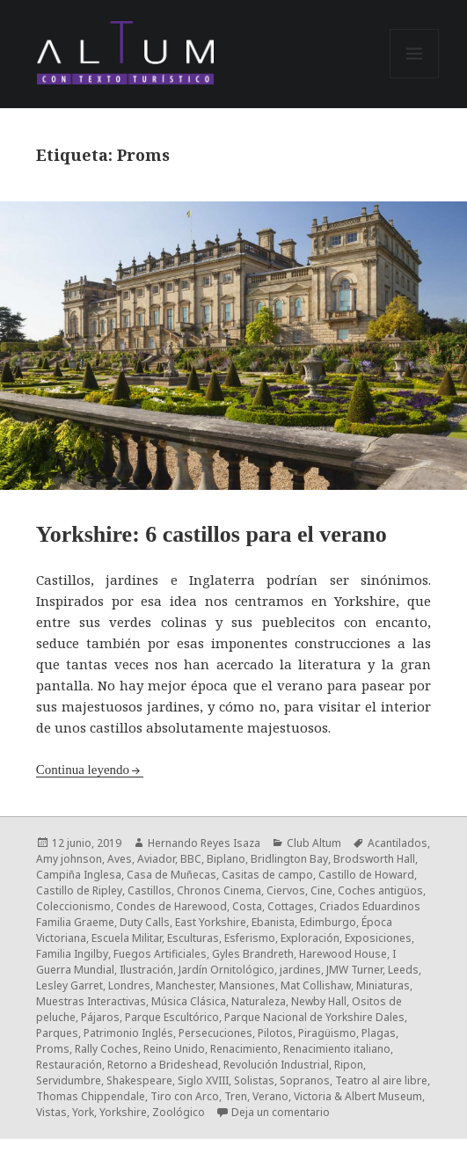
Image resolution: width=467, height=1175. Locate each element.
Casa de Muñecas (171, 874)
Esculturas (193, 938)
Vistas (51, 1112)
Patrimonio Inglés (128, 1032)
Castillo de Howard (366, 874)
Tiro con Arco (184, 1096)
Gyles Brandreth (253, 953)
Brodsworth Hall (374, 858)
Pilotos (275, 1032)
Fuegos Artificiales (160, 953)
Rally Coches (106, 1048)
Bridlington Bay (289, 858)
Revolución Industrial (276, 1064)
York (83, 1112)
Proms (52, 1048)
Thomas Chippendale (90, 1096)
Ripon (348, 1064)
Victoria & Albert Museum (358, 1096)
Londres (129, 985)
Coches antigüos (380, 890)
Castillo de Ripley (79, 890)
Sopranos (305, 1080)
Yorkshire (123, 1112)
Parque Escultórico (172, 1017)
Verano (270, 1096)
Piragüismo (327, 1032)
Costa (247, 906)
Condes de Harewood (171, 906)
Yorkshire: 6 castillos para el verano (211, 534)
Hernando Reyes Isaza (204, 843)
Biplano (226, 858)
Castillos (149, 890)
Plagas (378, 1032)
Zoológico (178, 1112)
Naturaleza (258, 1001)
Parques (57, 1032)
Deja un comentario (280, 1112)
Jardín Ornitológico (226, 969)
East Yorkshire (210, 922)
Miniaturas (383, 985)
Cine (321, 890)
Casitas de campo (267, 874)
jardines (300, 969)
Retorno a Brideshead (162, 1064)
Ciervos (285, 890)
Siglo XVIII (203, 1080)
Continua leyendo (82, 770)
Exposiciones (378, 938)
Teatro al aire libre (381, 1080)
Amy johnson (69, 858)
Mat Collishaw (316, 985)
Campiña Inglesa (78, 874)
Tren (235, 1096)
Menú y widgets (414, 77)
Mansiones (247, 985)
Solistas (254, 1080)
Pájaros (100, 1017)
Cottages (290, 906)
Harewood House (343, 953)
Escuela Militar (126, 938)
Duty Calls (145, 922)
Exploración (310, 938)
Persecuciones (215, 1032)
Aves (119, 858)
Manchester (185, 985)
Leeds (403, 969)
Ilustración (146, 969)
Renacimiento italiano (336, 1048)
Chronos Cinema (219, 890)
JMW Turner (354, 969)
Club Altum (314, 843)
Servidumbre (68, 1080)
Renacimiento (244, 1048)
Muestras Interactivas (91, 1001)
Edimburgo (328, 922)
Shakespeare (139, 1080)
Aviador (156, 858)
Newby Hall (319, 1001)
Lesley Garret (69, 985)
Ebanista (273, 922)
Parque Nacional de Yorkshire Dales (314, 1017)
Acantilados (397, 843)
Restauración (69, 1064)
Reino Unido (174, 1048)
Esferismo (249, 938)
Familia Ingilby (72, 953)
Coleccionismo (73, 906)
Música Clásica (188, 1001)
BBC (190, 858)
